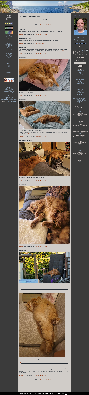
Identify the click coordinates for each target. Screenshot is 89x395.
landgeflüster (9, 55)
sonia (9, 61)
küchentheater (9, 53)
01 (82, 50)
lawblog (9, 56)
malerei (80, 93)
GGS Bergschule (9, 98)
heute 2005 (80, 91)
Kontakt (9, 17)
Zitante (8, 87)
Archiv (8, 16)
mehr (80, 111)
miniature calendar (9, 41)
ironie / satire (80, 77)
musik (80, 80)
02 (84, 50)
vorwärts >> (48, 24)
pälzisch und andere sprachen (80, 98)
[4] (40, 24)
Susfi (9, 93)
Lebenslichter (9, 88)
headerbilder (80, 94)
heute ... (80, 81)
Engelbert (21, 34)
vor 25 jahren (80, 103)
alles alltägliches (80, 70)
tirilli (9, 65)
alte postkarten (80, 92)
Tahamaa (9, 90)
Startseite (9, 15)
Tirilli (9, 96)
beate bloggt (80, 101)
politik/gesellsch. (80, 83)
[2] (37, 24)
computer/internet (80, 78)
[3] (38, 24)
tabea (9, 64)
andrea (8, 43)
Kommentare (39, 34)
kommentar (80, 87)
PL (46, 34)
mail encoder (8, 72)
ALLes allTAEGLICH (8, 85)
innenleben (80, 84)
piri (9, 58)
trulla (9, 66)
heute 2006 (80, 95)
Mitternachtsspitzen (9, 89)
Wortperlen (8, 86)
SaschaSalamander (8, 83)
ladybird (9, 54)
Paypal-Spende (80, 40)
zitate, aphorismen (80, 79)
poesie (80, 75)
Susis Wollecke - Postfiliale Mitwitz (9, 99)
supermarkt (8, 63)
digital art (80, 90)
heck (9, 52)
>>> (87, 47)
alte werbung (80, 89)
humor (80, 82)
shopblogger (9, 59)
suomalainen (9, 62)
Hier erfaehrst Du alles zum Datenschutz (53, 393)
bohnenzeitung (9, 45)
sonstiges (80, 85)
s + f (80, 102)
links (80, 72)
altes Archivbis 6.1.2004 (9, 36)
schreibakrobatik (80, 99)
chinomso (9, 46)
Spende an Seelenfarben (80, 39)
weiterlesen (64, 50)
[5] (41, 24)
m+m (80, 97)
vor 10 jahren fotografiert (80, 100)
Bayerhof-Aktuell (9, 92)
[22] (45, 24)
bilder (80, 71)
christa (8, 47)
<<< (73, 47)
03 (86, 50)
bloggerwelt (80, 74)
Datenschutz (9, 19)
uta (9, 67)
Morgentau (8, 95)
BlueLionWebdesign (11, 101)
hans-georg (8, 51)
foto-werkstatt (9, 49)
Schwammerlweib (9, 97)
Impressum (8, 18)
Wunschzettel (80, 37)
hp (80, 73)
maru (9, 57)
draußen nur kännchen (9, 48)
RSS (43, 34)
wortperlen (8, 68)
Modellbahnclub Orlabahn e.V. (9, 91)
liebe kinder (80, 88)
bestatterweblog (8, 44)
